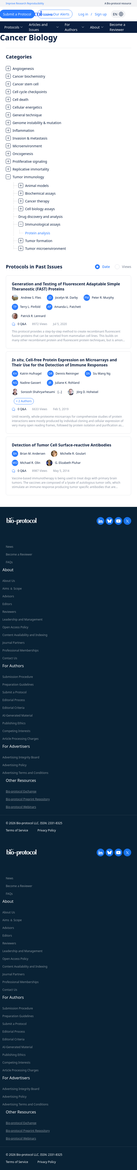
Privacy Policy (46, 830)
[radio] (102, 267)
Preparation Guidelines (18, 684)
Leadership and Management (22, 619)
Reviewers (9, 612)
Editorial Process (13, 700)
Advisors (8, 596)
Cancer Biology (29, 37)
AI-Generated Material (17, 715)
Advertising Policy (14, 765)
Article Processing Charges (20, 739)
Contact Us (9, 658)
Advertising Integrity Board (20, 757)
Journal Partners (13, 643)
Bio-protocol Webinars (21, 807)
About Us (8, 581)
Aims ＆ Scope (12, 588)
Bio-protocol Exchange (21, 791)
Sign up (101, 14)
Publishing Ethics (13, 723)
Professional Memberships (20, 650)
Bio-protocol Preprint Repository (28, 799)
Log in (83, 14)
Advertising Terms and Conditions (25, 773)
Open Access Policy (15, 627)
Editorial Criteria (13, 708)
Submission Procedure (17, 677)
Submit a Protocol (14, 692)
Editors (7, 604)
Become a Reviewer (117, 27)
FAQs (9, 562)
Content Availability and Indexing (24, 635)
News (9, 547)
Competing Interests (16, 731)
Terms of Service (17, 830)
